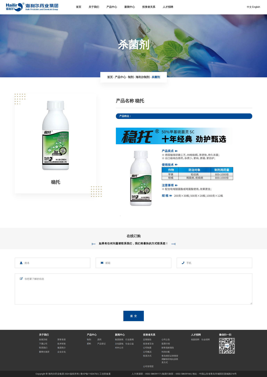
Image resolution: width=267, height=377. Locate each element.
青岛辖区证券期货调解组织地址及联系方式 (170, 359)
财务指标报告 (168, 347)
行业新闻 (129, 339)
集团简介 (61, 347)
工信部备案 (105, 373)
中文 (249, 7)
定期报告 (147, 339)
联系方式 (147, 356)
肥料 (89, 343)
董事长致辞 (44, 352)
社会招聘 (205, 339)
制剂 (131, 77)
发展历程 (43, 339)
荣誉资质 (61, 339)
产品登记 (101, 343)
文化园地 (119, 343)
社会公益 (129, 343)
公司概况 (147, 352)
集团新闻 (119, 339)
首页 (110, 77)
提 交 (133, 316)
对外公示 (119, 347)
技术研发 (61, 343)
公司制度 (147, 347)
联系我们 (43, 347)
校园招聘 (195, 339)
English (256, 7)
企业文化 (61, 352)
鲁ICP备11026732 (89, 373)
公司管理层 (148, 366)
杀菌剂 (156, 77)
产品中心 (120, 77)
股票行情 (166, 343)
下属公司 (43, 343)
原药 (99, 339)
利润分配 (166, 352)
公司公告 (166, 339)
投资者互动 (148, 343)
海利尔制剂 (143, 77)
